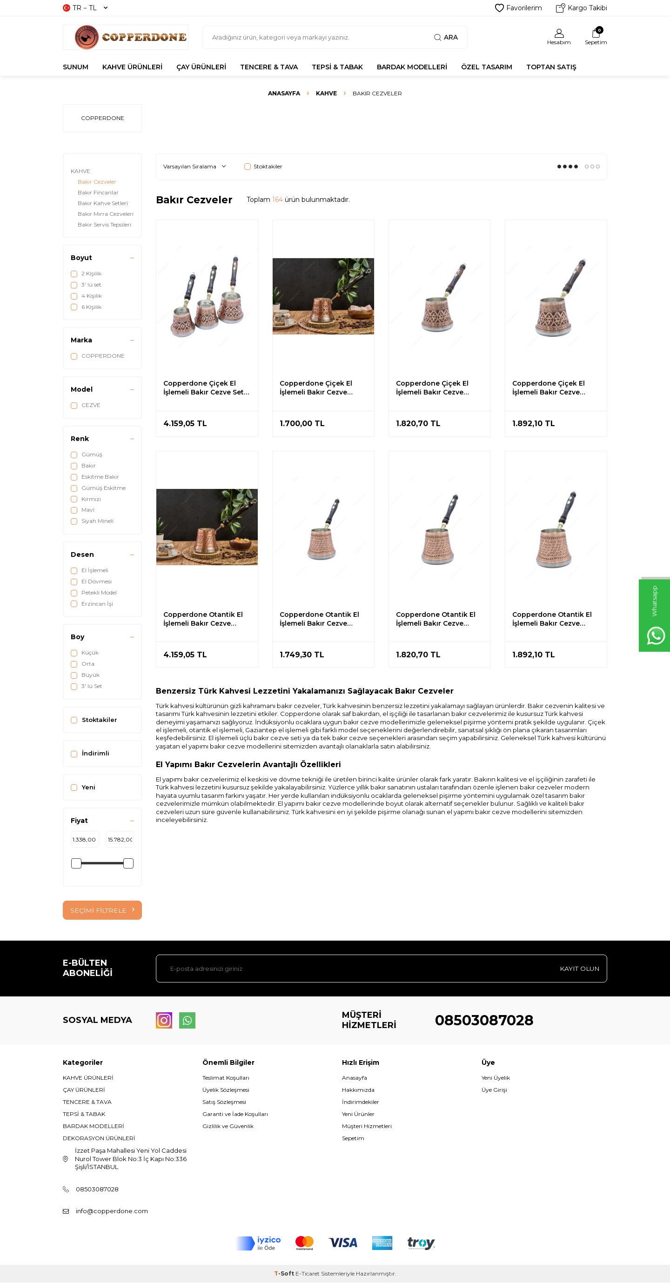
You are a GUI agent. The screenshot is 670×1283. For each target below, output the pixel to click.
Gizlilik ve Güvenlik (228, 1126)
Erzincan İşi (92, 604)
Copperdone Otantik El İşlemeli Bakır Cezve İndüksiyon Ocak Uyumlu (206, 619)
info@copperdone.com (112, 1211)
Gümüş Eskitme (98, 488)
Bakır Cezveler (97, 181)
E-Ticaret (307, 1273)
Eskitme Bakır (95, 477)
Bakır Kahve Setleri (103, 203)
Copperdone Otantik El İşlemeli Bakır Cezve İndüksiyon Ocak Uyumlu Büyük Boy (555, 619)
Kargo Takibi (581, 8)
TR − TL (85, 8)
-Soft (284, 1273)
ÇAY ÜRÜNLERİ (201, 67)
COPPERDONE (98, 356)
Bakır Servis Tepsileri (104, 224)
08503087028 (484, 1020)
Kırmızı (86, 499)
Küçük (85, 652)
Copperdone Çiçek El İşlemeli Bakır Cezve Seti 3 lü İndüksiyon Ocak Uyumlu (204, 388)
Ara (446, 37)
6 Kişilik (86, 307)
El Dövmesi (91, 581)
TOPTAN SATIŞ (551, 67)
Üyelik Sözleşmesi (225, 1089)
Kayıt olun (579, 968)
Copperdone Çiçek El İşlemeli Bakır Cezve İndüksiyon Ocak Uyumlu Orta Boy (439, 388)
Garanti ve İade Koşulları (235, 1114)
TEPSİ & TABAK (337, 67)
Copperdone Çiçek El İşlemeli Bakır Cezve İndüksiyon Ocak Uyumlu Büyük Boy (555, 388)
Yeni (83, 787)
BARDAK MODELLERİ (412, 67)
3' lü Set (86, 686)
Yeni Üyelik (496, 1077)
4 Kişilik (86, 296)
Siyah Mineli (92, 521)
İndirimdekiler (360, 1102)
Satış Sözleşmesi (224, 1102)
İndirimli (90, 753)
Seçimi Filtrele (102, 910)
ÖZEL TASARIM (486, 67)
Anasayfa (284, 93)
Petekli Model (94, 592)
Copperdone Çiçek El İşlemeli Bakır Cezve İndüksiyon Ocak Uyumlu (322, 388)
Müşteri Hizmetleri (367, 1126)
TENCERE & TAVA (269, 67)
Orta (82, 664)
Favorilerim (518, 8)
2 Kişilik (86, 273)
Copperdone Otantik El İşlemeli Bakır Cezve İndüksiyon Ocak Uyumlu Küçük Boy (322, 619)
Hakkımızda (358, 1089)
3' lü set (86, 284)
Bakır (83, 465)
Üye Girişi (494, 1089)
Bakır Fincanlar (98, 192)
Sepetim (353, 1138)
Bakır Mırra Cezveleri (106, 213)
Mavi (82, 510)
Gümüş (86, 454)
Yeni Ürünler (358, 1114)
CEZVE (85, 405)
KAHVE (326, 93)
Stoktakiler (94, 720)
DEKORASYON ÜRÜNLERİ (99, 1138)
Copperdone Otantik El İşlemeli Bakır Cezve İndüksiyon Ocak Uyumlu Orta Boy (439, 619)
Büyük (85, 675)
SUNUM (75, 67)
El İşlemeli (89, 570)
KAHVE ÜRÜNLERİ (132, 67)
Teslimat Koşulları (225, 1077)
